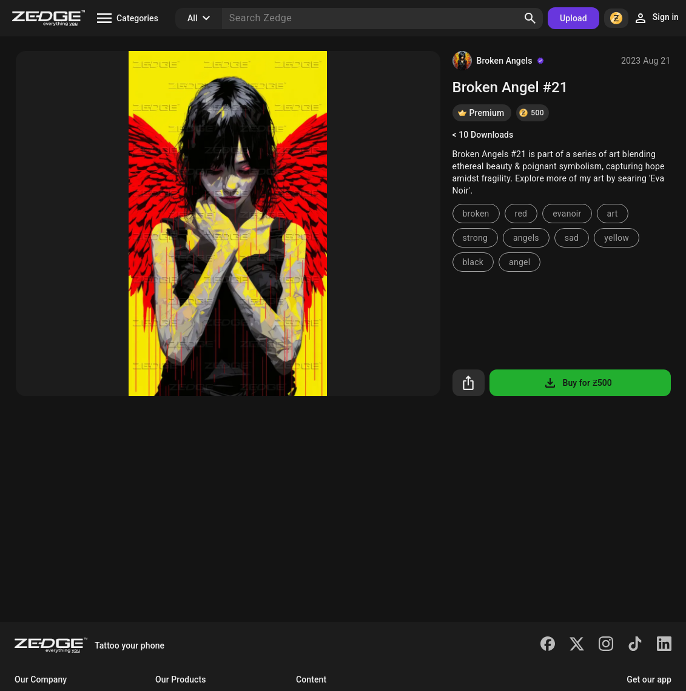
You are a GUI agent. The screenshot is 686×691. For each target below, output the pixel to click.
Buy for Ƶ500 (577, 383)
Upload (573, 18)
